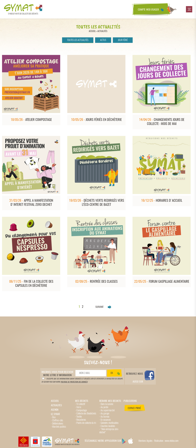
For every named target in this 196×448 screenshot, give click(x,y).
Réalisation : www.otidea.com (166, 441)
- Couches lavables (107, 426)
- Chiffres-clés (57, 420)
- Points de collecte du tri (85, 423)
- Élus (53, 417)
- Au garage (104, 413)
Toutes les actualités (77, 40)
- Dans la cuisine (106, 404)
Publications (130, 401)
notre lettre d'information (57, 374)
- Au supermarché (107, 410)
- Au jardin (103, 407)
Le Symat (55, 414)
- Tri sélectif (80, 404)
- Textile (78, 417)
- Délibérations (57, 423)
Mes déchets (81, 401)
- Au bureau (104, 417)
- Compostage (81, 410)
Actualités (102, 31)
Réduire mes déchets (110, 401)
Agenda (54, 410)
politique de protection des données (74, 382)
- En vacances (105, 420)
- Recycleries (80, 420)
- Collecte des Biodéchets (85, 413)
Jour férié (123, 40)
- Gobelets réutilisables (109, 423)
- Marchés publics (58, 427)
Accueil (92, 31)
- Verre (78, 407)
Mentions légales (145, 441)
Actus (103, 40)
